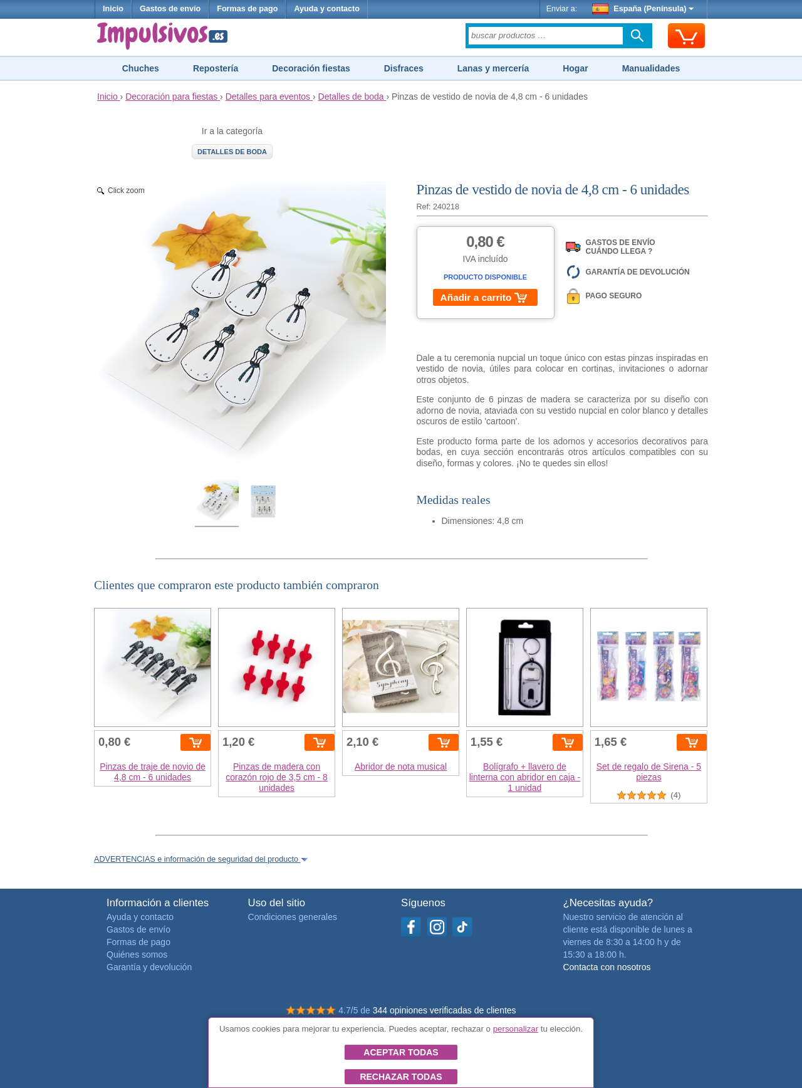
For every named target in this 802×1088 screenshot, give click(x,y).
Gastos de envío (170, 8)
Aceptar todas (400, 1052)
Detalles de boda (232, 151)
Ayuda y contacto (327, 8)
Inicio (113, 8)
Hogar (575, 68)
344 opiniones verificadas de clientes (444, 1010)
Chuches (140, 68)
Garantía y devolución (149, 967)
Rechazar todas (401, 1077)
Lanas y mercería (493, 68)
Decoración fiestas (311, 68)
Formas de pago (247, 8)
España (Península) (643, 8)
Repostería (215, 68)
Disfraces (404, 68)
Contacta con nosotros (606, 967)
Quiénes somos (137, 954)
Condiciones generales (292, 917)
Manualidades (651, 68)
